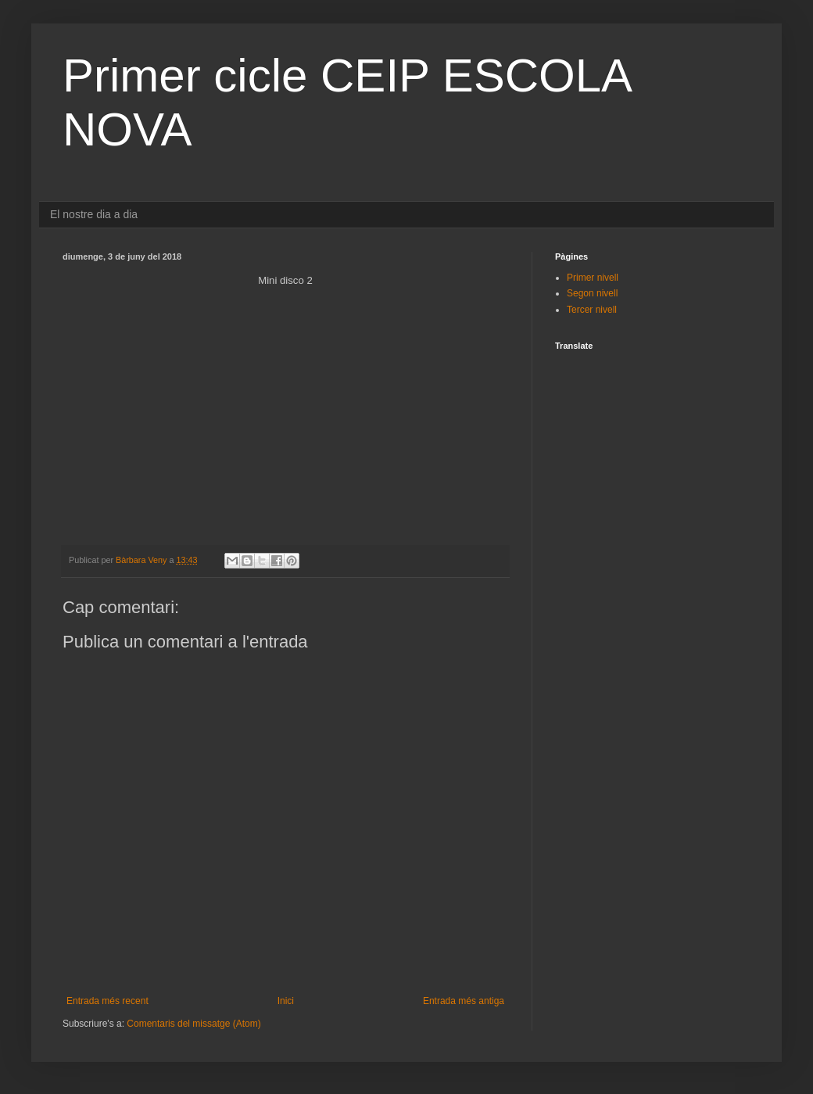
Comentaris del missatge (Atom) (193, 1023)
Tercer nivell (592, 309)
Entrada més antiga (463, 1000)
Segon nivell (592, 293)
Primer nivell (592, 277)
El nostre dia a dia (94, 214)
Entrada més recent (107, 1000)
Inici (286, 1000)
